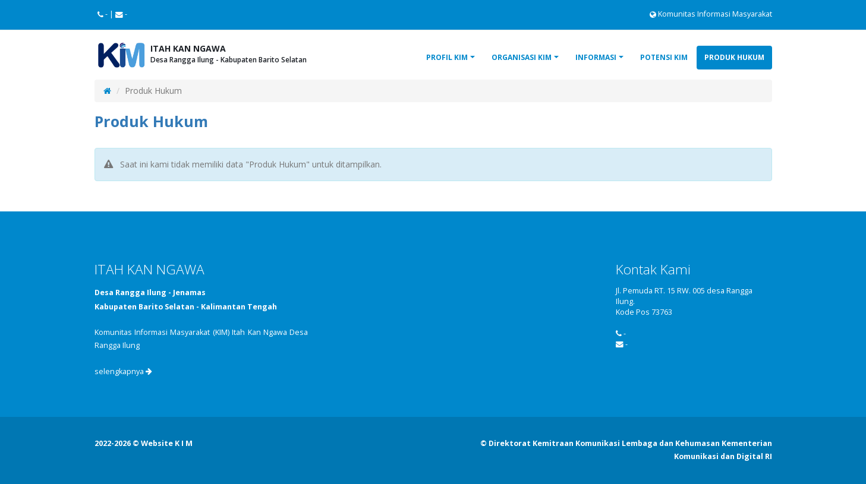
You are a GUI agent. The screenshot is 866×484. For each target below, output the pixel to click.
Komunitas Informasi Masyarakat (711, 14)
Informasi (595, 57)
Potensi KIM (664, 57)
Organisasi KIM (522, 57)
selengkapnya (123, 371)
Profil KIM (447, 57)
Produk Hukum (734, 57)
